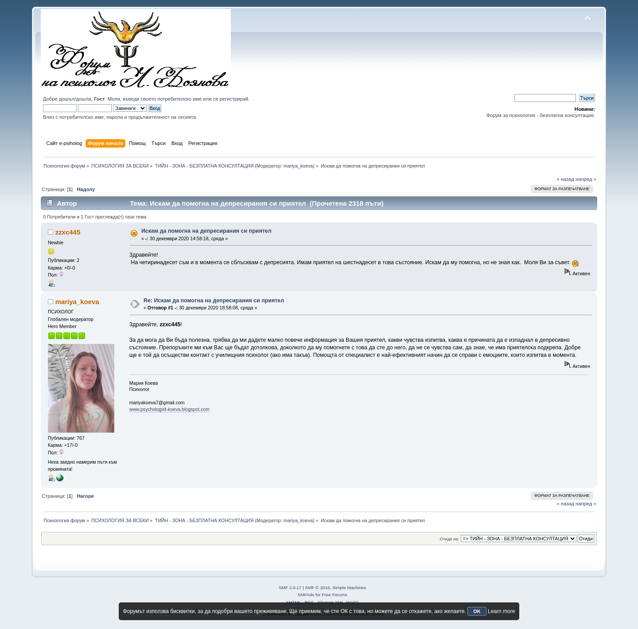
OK (477, 611)
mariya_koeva (298, 165)
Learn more (501, 611)
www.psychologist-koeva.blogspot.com (169, 409)
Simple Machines (349, 587)
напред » (586, 179)
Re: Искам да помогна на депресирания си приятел (214, 300)
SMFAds (306, 594)
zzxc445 (68, 232)
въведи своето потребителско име (162, 99)
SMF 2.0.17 (290, 587)
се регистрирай (231, 99)
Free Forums (334, 594)
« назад (565, 179)
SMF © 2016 (317, 587)
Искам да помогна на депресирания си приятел (206, 231)
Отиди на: (449, 538)
